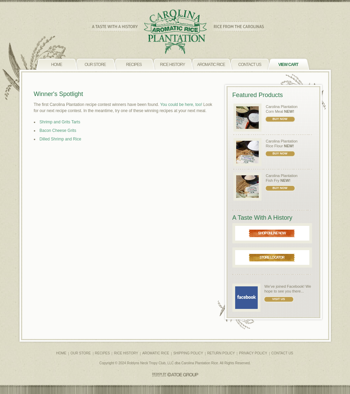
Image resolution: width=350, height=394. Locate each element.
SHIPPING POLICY (188, 353)
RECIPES (102, 353)
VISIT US (278, 299)
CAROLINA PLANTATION (175, 32)
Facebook (295, 286)
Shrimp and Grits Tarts (60, 122)
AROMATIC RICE (155, 353)
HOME (61, 353)
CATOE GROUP (175, 374)
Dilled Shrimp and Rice (60, 139)
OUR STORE (80, 353)
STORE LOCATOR (271, 257)
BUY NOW (279, 119)
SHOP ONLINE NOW (272, 233)
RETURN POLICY (221, 353)
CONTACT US (282, 353)
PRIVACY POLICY (253, 353)
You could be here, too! (181, 104)
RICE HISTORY (126, 353)
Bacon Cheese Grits (58, 130)
